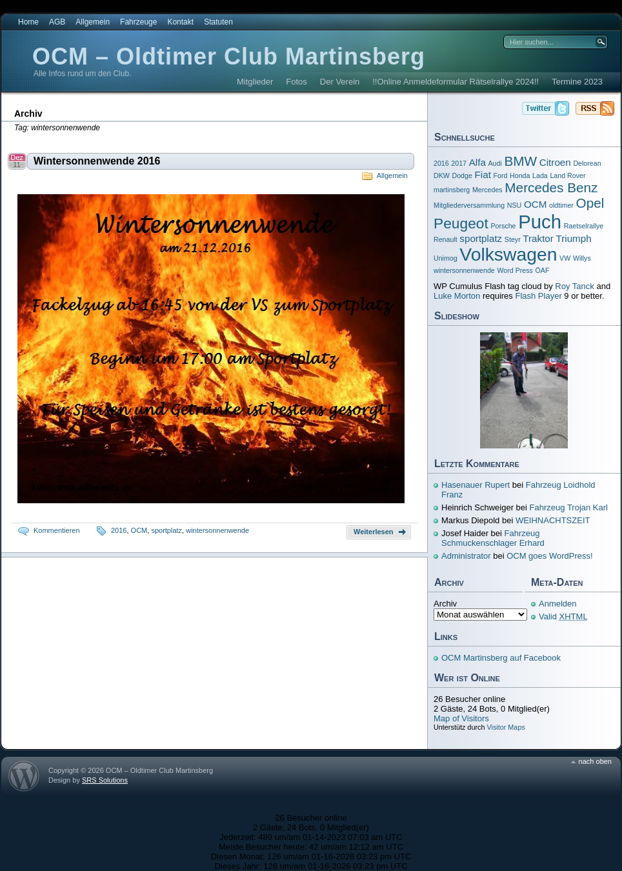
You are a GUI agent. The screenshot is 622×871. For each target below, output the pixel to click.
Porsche (503, 226)
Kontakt (180, 21)
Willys (582, 258)
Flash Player (538, 296)
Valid (563, 616)
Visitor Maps (506, 727)
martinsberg (452, 190)
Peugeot (461, 223)
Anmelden (558, 603)
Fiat (483, 174)
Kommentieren (57, 530)
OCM (139, 530)
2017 (458, 163)
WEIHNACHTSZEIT (553, 520)
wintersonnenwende (217, 530)
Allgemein (92, 21)
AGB (57, 21)
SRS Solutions (105, 780)
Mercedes (487, 190)
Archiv (445, 603)
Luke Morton (457, 296)
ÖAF (543, 270)
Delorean (587, 163)
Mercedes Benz (551, 187)
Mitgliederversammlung (469, 205)
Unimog (445, 258)
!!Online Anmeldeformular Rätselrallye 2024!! (455, 81)
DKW (442, 175)
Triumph (574, 238)
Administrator (466, 556)
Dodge (462, 175)
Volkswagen (508, 254)
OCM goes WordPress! (549, 556)
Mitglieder (255, 81)
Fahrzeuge (138, 21)
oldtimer (561, 205)
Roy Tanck (574, 286)
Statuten (218, 21)
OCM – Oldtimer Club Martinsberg (228, 56)
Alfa (477, 162)
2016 (118, 530)
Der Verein (339, 81)
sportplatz (166, 530)
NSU (514, 205)
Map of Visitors (461, 718)
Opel (590, 202)
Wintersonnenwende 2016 (97, 160)
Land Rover (567, 175)
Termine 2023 (577, 81)
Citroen (555, 162)
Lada (540, 175)
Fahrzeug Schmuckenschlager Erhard (493, 538)
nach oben (595, 761)
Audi (494, 163)
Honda (520, 175)
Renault (445, 239)
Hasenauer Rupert (475, 485)
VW (564, 258)
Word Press (514, 270)
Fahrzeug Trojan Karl (569, 507)
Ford (500, 175)
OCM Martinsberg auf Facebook (501, 658)
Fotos (296, 81)
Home (28, 21)
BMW (520, 161)
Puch (539, 221)
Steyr (513, 239)
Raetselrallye (584, 226)
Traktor (538, 238)
